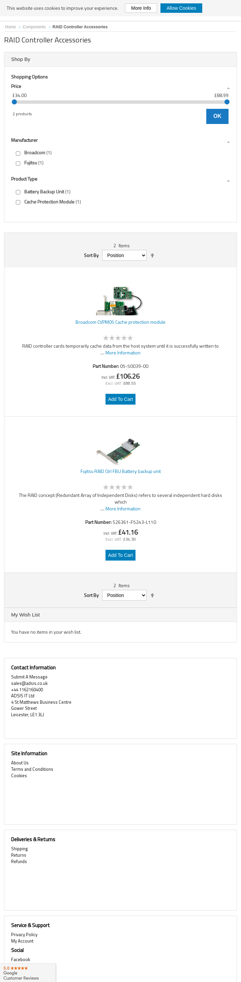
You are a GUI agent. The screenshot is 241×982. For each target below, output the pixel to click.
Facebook (20, 959)
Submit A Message (29, 676)
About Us (20, 762)
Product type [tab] (24, 178)
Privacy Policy (24, 934)
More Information (123, 352)
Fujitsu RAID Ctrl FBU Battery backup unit (121, 471)
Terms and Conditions (32, 769)
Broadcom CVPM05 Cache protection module (120, 322)
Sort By (91, 255)
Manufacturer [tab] (24, 139)
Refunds (19, 861)
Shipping (19, 848)
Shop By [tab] (20, 59)
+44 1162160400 (27, 689)
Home (11, 27)
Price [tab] (16, 86)
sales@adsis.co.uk (29, 683)
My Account (22, 941)
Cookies (19, 775)
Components (35, 27)
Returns (18, 855)
